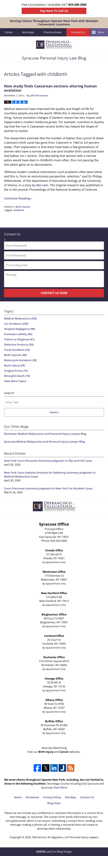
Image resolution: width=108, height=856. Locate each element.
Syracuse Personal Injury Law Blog (54, 44)
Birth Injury (46, 752)
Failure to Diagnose (19, 339)
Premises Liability (18, 334)
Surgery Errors (16, 370)
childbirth (18, 210)
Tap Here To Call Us (54, 11)
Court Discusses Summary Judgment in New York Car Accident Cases (48, 488)
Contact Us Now (54, 293)
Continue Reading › (18, 198)
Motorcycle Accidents (20, 360)
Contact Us (78, 32)
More (101, 32)
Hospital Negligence (19, 329)
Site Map (70, 797)
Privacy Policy (52, 797)
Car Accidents (16, 324)
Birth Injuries (22, 206)
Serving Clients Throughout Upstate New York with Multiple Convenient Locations (54, 22)
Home (8, 32)
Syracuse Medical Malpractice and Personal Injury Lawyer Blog (44, 441)
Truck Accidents (17, 350)
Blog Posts (54, 803)
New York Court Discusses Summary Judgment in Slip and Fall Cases (48, 460)
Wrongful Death (17, 376)
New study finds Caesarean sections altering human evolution (50, 88)
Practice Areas (52, 32)
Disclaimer (32, 797)
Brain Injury (14, 365)
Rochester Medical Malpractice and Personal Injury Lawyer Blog (45, 434)
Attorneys (28, 32)
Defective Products (19, 344)
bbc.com (42, 185)
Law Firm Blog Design (54, 851)
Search (54, 412)
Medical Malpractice (20, 318)
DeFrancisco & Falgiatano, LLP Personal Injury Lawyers (65, 837)
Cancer (64, 752)
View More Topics (15, 381)
